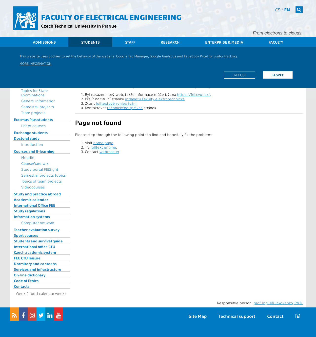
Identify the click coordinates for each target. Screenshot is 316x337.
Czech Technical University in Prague (79, 25)
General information (38, 101)
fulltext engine (103, 147)
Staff (130, 42)
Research (170, 42)
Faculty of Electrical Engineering (111, 16)
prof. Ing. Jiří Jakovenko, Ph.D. (278, 303)
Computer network (37, 222)
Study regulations (29, 211)
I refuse (240, 75)
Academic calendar (31, 199)
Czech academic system (35, 252)
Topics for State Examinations (34, 92)
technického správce (125, 107)
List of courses (33, 125)
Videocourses (33, 187)
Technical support (236, 316)
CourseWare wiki (35, 163)
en (287, 9)
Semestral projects (37, 106)
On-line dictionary (29, 275)
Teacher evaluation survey (36, 229)
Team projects (33, 112)
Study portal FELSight (39, 169)
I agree (278, 75)
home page (103, 142)
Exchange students (31, 132)
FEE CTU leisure (27, 258)
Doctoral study (27, 138)
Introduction (32, 144)
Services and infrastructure (37, 269)
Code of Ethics (26, 280)
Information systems (32, 216)
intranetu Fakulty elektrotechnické (155, 99)
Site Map (198, 316)
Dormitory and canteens (35, 263)
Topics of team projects (41, 181)
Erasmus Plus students (33, 119)
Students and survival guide (38, 241)
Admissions (44, 42)
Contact (275, 316)
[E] (297, 316)
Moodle (27, 157)
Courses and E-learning (34, 151)
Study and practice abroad (37, 194)
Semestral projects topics (43, 175)
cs (277, 9)
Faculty (276, 42)
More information (36, 63)
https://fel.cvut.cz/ (193, 94)
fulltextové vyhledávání (116, 103)
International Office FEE (34, 205)
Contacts (21, 286)
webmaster (109, 151)
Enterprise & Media (224, 42)
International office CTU (34, 246)
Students (90, 42)
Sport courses (26, 235)
